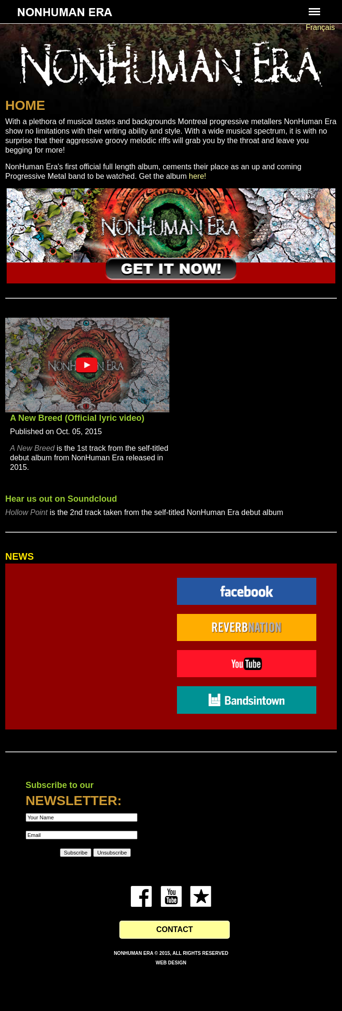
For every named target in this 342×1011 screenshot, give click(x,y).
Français (320, 27)
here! (197, 176)
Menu (313, 6)
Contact (174, 929)
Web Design (171, 962)
